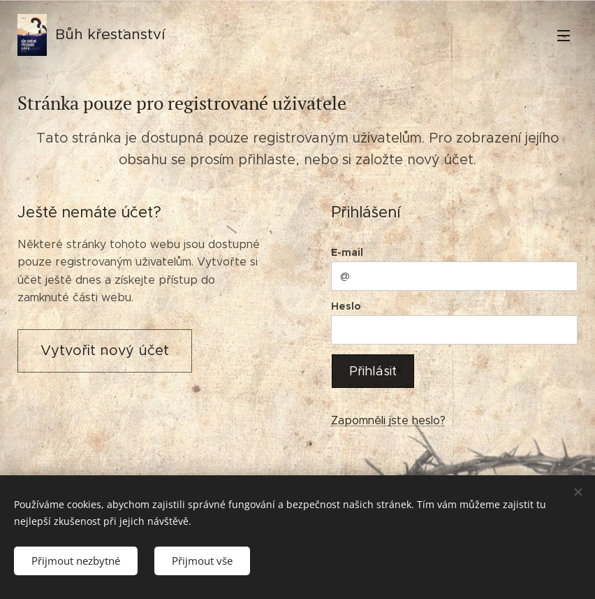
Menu (563, 35)
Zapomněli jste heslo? (388, 420)
